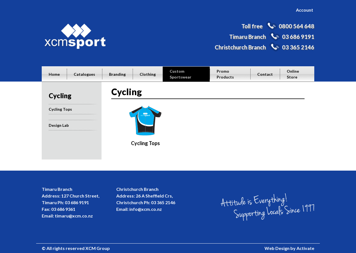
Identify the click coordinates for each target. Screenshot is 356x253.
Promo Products (225, 74)
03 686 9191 (298, 36)
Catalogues (84, 74)
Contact (265, 74)
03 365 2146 (298, 47)
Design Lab (59, 125)
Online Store (293, 74)
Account (304, 9)
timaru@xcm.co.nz (74, 215)
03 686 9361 (63, 209)
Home (54, 74)
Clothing (148, 74)
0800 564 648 (296, 26)
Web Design (277, 248)
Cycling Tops (60, 109)
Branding (117, 74)
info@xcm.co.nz (145, 209)
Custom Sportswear (180, 74)
